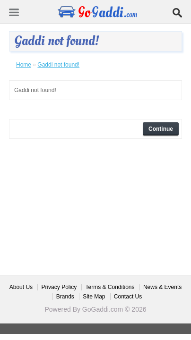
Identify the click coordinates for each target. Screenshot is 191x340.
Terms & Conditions (109, 287)
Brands (65, 296)
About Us (21, 287)
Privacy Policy (59, 287)
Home (23, 64)
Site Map (94, 296)
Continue (160, 129)
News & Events (162, 287)
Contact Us (128, 296)
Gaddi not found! (58, 64)
